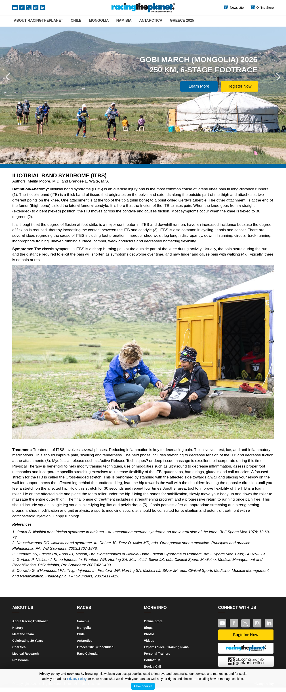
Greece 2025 (182, 20)
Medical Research (25, 653)
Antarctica (150, 20)
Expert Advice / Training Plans (166, 647)
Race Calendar (88, 653)
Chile (76, 20)
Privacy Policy (76, 679)
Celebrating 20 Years (27, 640)
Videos (149, 640)
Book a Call (152, 666)
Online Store (262, 7)
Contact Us (152, 660)
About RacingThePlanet (38, 20)
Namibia (123, 20)
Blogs (148, 627)
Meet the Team (23, 634)
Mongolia (99, 20)
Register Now (239, 86)
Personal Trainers (157, 653)
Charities (19, 647)
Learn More (199, 86)
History (17, 627)
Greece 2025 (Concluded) (96, 647)
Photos (149, 634)
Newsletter (234, 7)
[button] (8, 76)
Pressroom (20, 660)
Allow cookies (143, 686)
